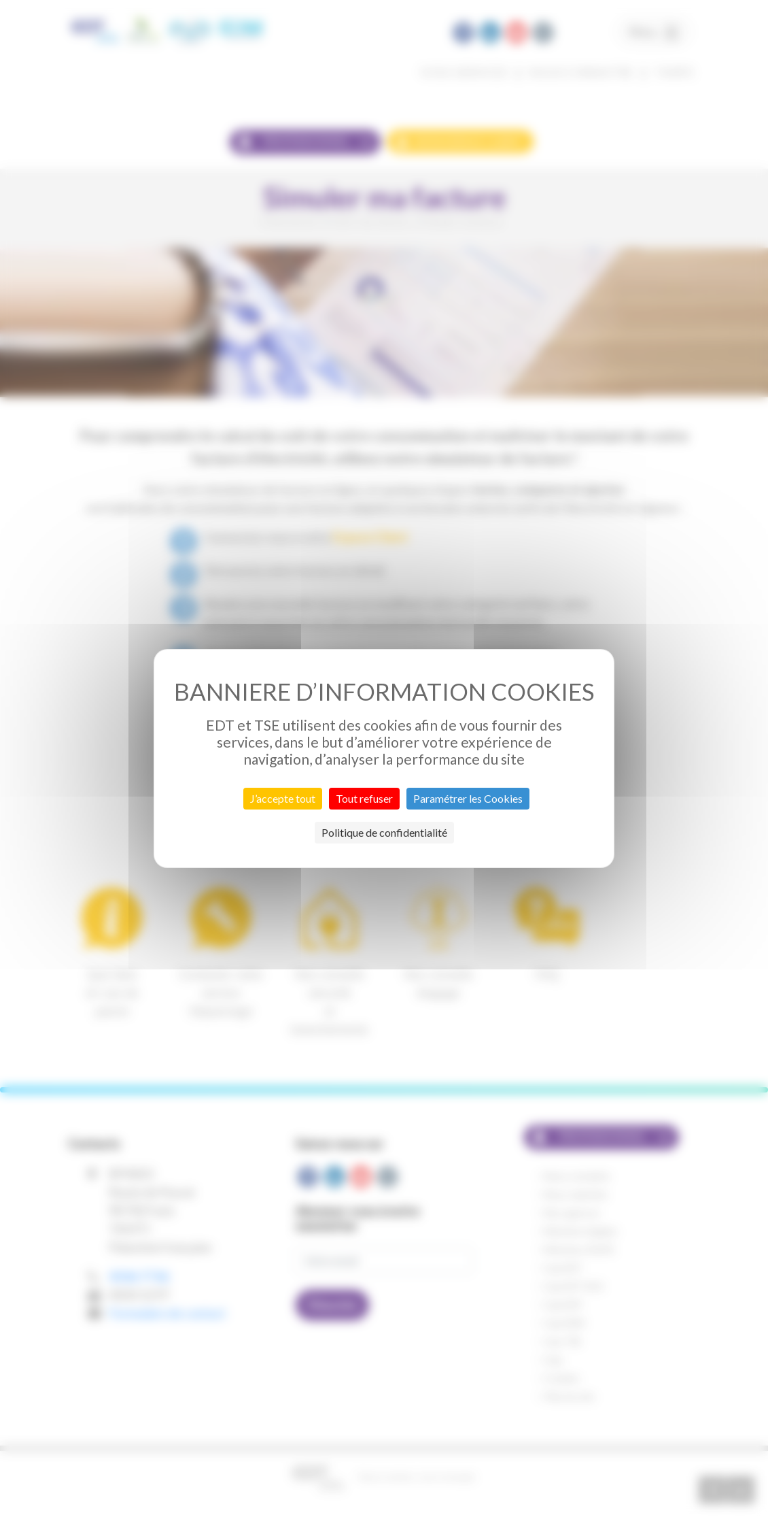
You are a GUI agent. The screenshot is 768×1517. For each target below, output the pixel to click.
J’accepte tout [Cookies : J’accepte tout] (282, 798)
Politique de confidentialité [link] (384, 832)
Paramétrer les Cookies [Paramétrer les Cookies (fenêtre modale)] (468, 798)
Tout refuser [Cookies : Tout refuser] (364, 798)
